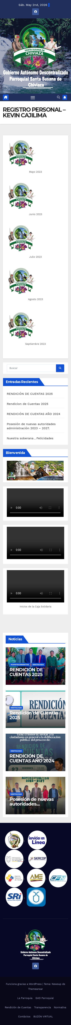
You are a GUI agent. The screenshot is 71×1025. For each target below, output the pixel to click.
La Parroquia (24, 998)
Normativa (60, 1007)
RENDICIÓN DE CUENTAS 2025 (30, 394)
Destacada (38, 664)
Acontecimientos (20, 664)
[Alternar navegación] (33, 97)
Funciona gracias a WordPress (24, 984)
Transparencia (42, 1007)
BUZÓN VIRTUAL (43, 1016)
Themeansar (35, 989)
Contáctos (24, 1016)
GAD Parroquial (44, 998)
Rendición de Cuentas (18, 1007)
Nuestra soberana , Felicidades (30, 438)
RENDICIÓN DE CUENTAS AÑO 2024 (33, 414)
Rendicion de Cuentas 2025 (27, 404)
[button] (58, 97)
